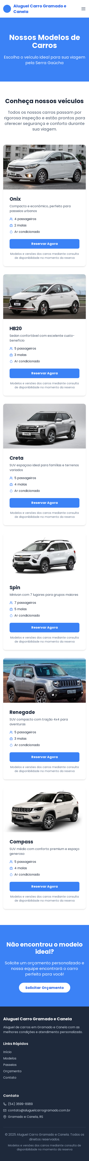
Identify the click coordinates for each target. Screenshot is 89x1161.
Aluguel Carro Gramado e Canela (39, 8)
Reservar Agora (44, 243)
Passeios (10, 1064)
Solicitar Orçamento (44, 987)
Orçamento (12, 1071)
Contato (9, 1077)
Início (7, 1052)
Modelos (9, 1058)
